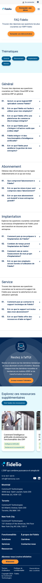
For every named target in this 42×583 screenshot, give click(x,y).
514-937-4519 (8, 476)
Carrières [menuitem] (25, 539)
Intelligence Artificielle (12, 444)
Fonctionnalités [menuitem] (9, 534)
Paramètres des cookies (34, 569)
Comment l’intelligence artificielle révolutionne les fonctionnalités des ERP (15, 437)
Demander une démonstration (21, 34)
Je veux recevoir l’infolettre (21, 380)
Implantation (32, 58)
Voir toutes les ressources (14, 403)
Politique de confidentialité (19, 569)
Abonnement (18, 58)
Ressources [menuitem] (7, 549)
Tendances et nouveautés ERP (14, 447)
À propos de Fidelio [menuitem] (30, 534)
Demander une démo (25, 9)
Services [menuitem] (6, 544)
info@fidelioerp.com (11, 479)
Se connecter (28, 2)
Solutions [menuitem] (6, 539)
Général (6, 58)
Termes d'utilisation (6, 569)
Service (6, 64)
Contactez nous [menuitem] (28, 544)
